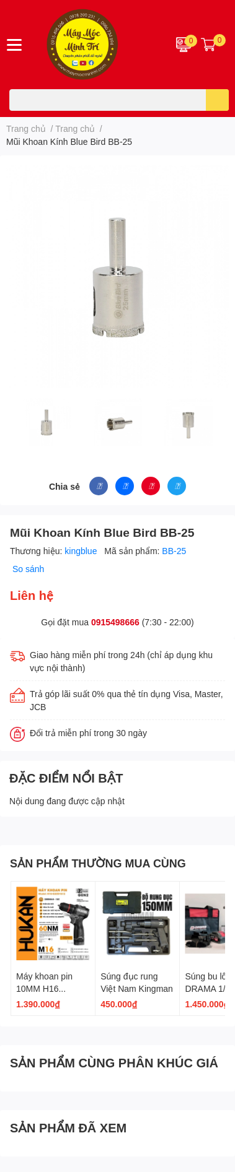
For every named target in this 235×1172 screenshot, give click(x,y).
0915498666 (115, 622)
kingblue (81, 550)
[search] (217, 100)
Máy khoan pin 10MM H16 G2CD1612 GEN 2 (52, 988)
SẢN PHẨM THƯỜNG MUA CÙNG (98, 863)
